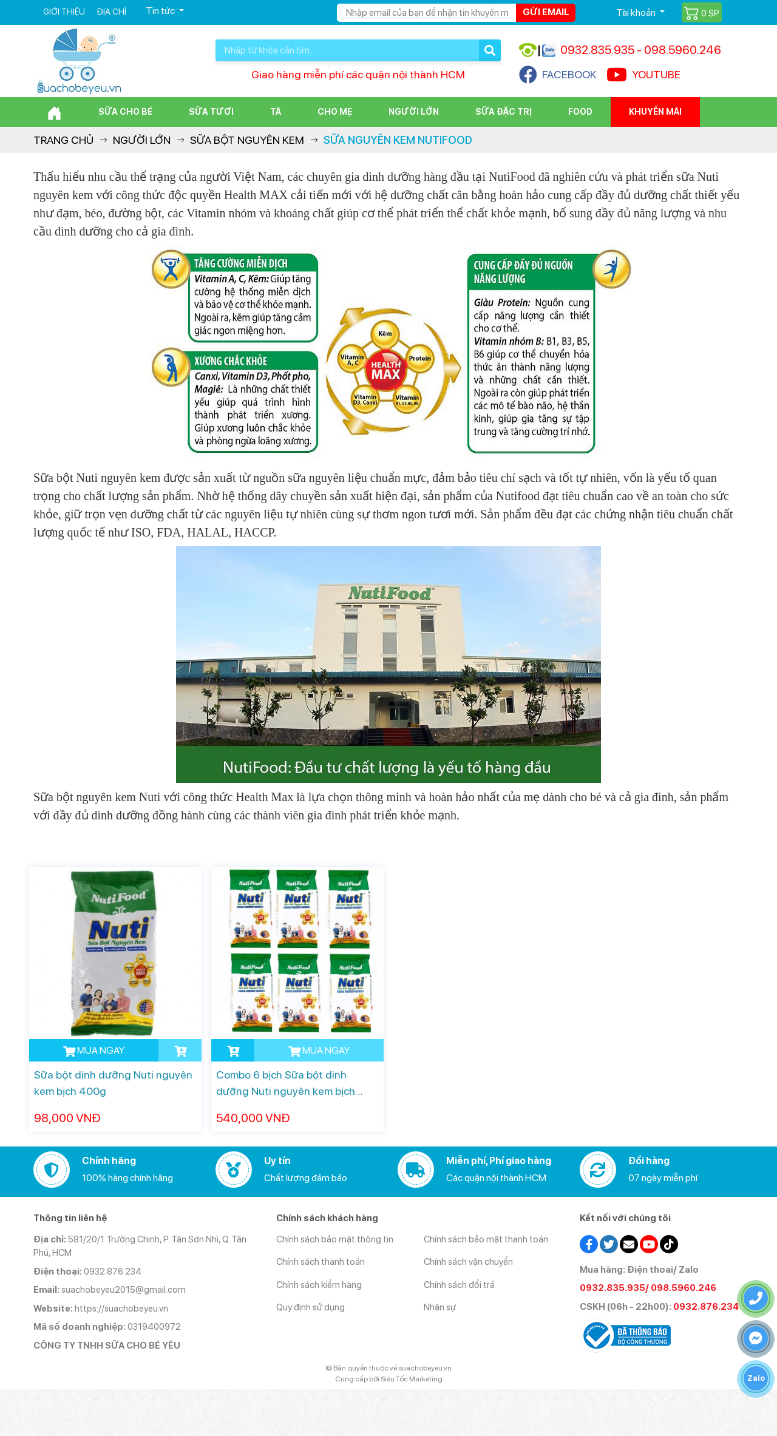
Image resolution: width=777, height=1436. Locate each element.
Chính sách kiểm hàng (319, 1284)
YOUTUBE (643, 75)
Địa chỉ (111, 11)
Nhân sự (440, 1307)
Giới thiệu (64, 11)
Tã (275, 112)
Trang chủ (63, 140)
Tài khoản (636, 12)
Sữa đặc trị (503, 112)
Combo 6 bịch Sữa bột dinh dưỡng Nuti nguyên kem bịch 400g (285, 1083)
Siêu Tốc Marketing (412, 1379)
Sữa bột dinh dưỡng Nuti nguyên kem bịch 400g (113, 1082)
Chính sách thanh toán (320, 1261)
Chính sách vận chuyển (468, 1261)
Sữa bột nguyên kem (247, 140)
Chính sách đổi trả (459, 1284)
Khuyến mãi (655, 112)
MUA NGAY (93, 1051)
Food (580, 112)
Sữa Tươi (211, 112)
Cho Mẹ (334, 112)
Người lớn (413, 112)
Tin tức (161, 10)
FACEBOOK (558, 75)
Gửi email (546, 12)
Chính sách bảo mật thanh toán (486, 1239)
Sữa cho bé (125, 112)
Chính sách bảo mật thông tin (334, 1239)
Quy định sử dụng (310, 1307)
